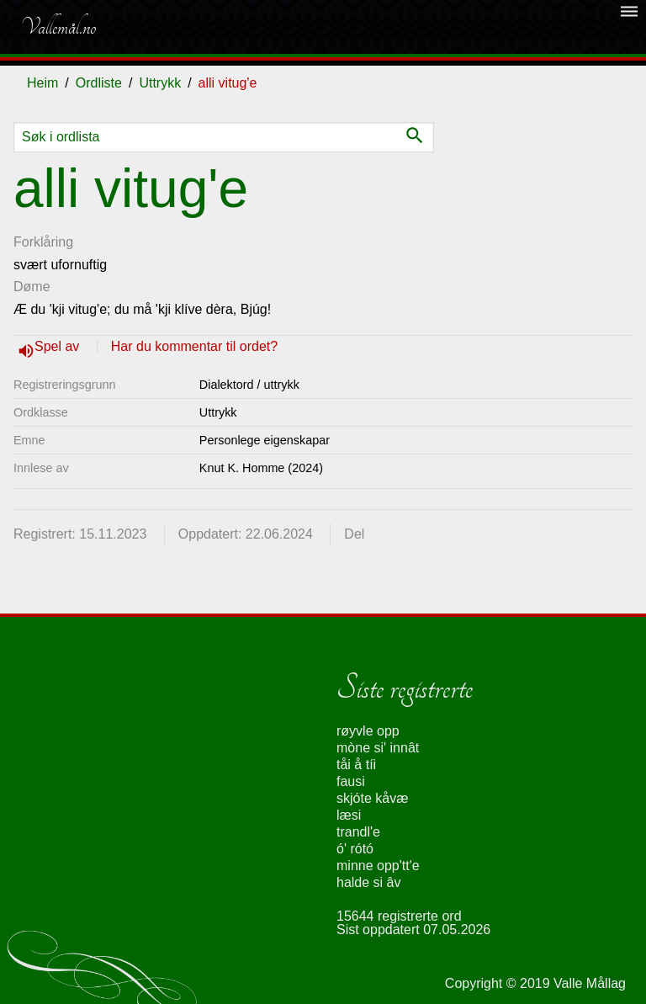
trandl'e (358, 832)
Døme (31, 286)
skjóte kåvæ (372, 798)
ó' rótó (354, 849)
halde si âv (368, 882)
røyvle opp (368, 731)
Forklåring (43, 242)
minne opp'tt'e (378, 865)
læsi (348, 815)
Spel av (58, 346)
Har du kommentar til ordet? (194, 346)
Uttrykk (160, 83)
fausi (350, 781)
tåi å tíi (356, 764)
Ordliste (99, 83)
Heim (42, 83)
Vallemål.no (58, 26)
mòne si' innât (377, 748)
